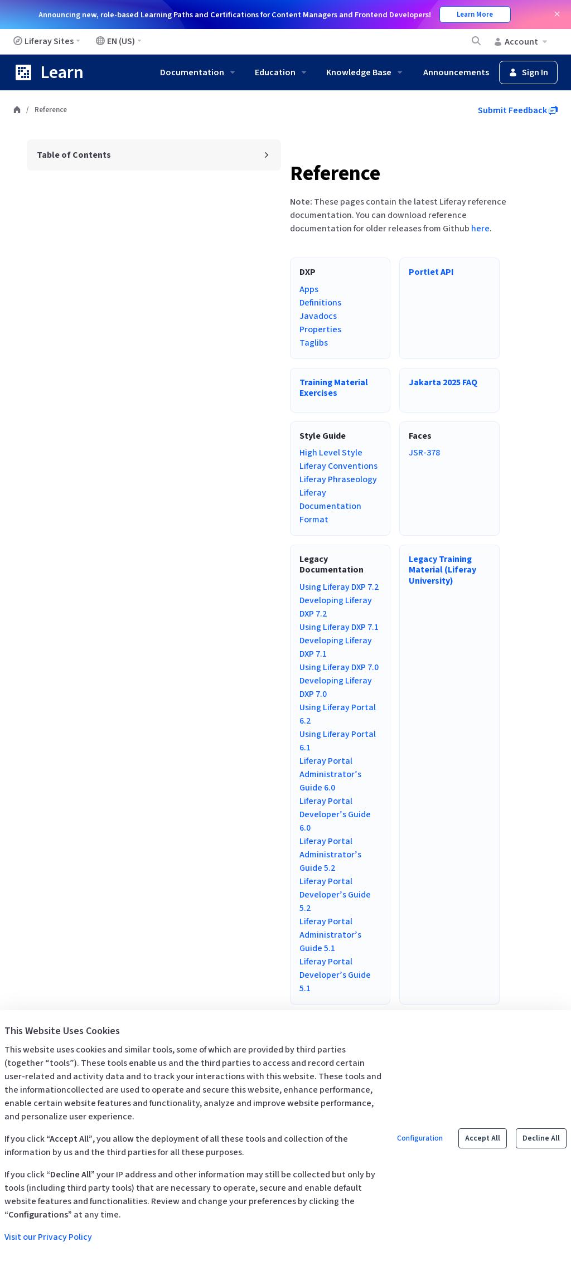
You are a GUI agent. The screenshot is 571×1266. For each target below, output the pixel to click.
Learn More (475, 14)
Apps (308, 289)
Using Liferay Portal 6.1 (337, 741)
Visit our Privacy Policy (48, 1237)
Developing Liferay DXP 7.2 (335, 607)
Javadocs (318, 316)
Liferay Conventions (338, 466)
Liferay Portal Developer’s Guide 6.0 (335, 814)
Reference (335, 173)
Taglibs (313, 343)
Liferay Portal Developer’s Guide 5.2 (335, 894)
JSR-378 (424, 453)
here (480, 228)
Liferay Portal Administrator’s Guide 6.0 (330, 774)
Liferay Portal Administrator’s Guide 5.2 (330, 854)
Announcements (456, 72)
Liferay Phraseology (338, 479)
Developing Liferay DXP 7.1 (335, 647)
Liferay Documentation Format (330, 506)
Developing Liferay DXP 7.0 (335, 687)
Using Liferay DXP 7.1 (339, 627)
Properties (320, 329)
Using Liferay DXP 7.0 (339, 667)
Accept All (482, 1138)
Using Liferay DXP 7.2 (339, 587)
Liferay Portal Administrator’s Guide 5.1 (330, 934)
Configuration (420, 1138)
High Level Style (330, 453)
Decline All (541, 1138)
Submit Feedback (518, 110)
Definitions (320, 303)
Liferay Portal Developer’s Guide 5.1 (335, 975)
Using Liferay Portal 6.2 (337, 714)
